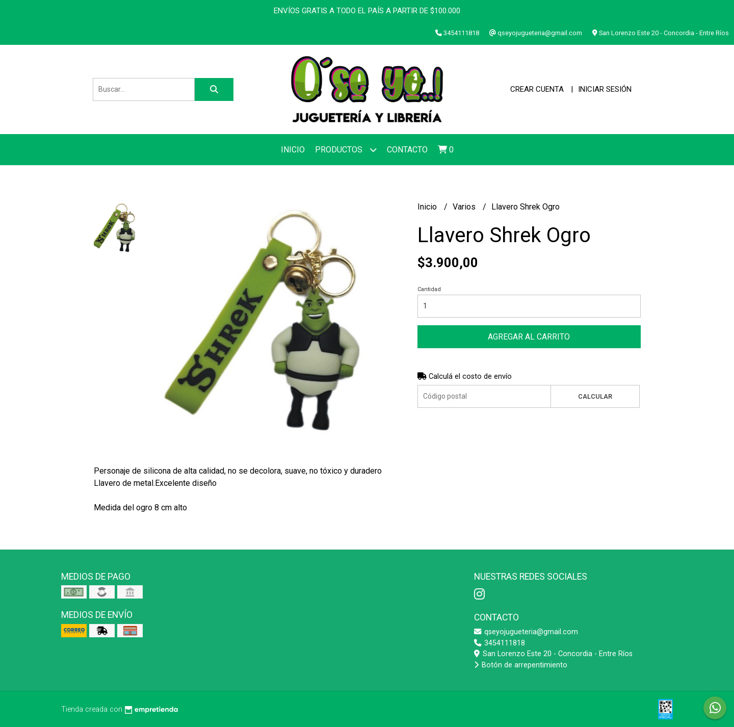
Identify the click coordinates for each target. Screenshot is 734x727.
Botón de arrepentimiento (520, 665)
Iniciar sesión (605, 89)
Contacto (407, 149)
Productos (346, 149)
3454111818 (499, 643)
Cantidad (429, 289)
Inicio (293, 149)
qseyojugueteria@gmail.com (526, 632)
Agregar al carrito (529, 337)
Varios (465, 207)
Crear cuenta (537, 89)
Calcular (595, 396)
